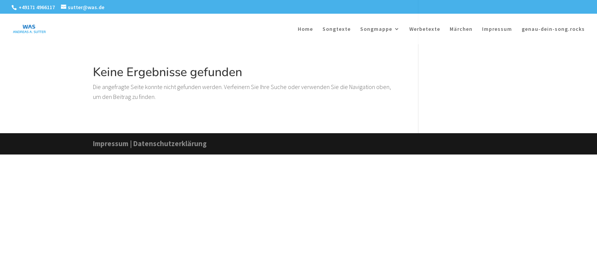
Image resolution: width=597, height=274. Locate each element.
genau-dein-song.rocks (553, 29)
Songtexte (336, 29)
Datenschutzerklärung (170, 143)
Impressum (497, 29)
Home (305, 29)
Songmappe (376, 29)
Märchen (461, 29)
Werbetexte (424, 29)
